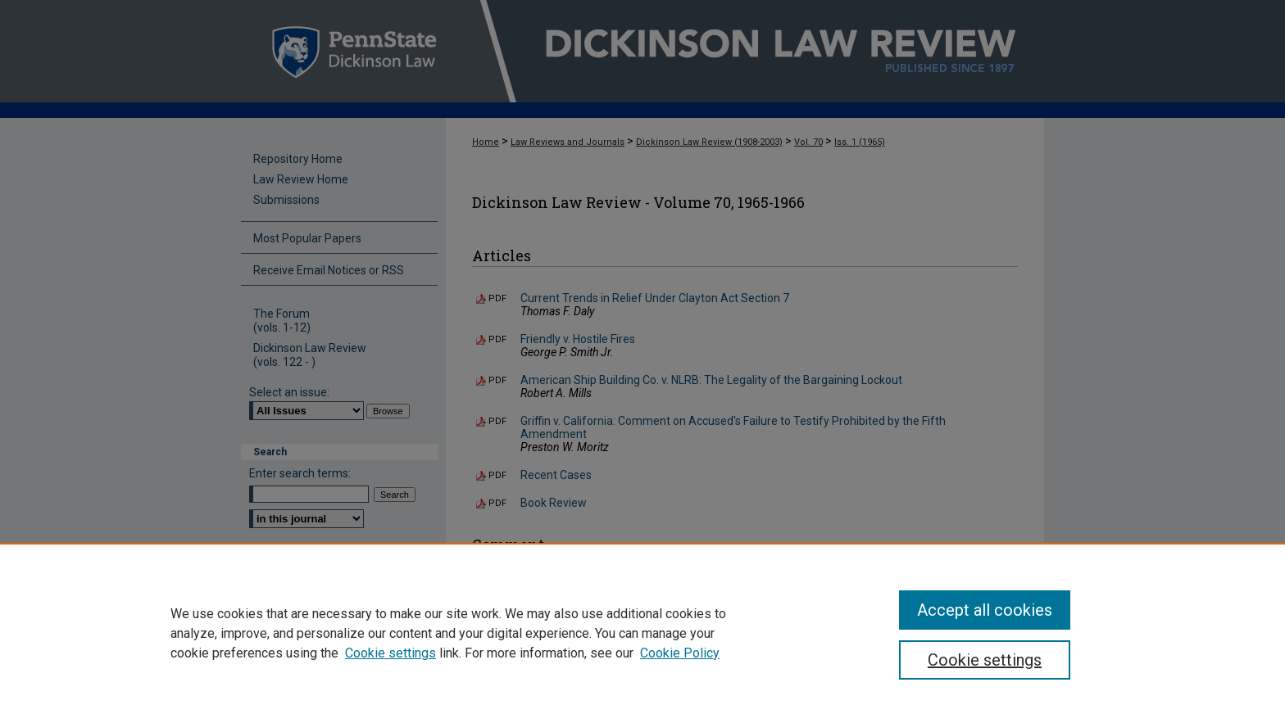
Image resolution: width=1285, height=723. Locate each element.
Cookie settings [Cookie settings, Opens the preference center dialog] (985, 660)
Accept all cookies (984, 610)
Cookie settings (390, 653)
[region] (642, 633)
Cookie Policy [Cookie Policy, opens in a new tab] (680, 653)
